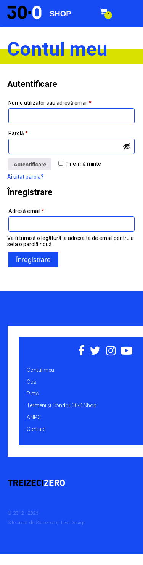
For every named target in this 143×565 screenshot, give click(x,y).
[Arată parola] (126, 146)
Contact (36, 429)
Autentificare (30, 165)
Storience (45, 522)
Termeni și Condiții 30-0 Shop (61, 405)
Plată (33, 394)
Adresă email (39, 210)
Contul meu (40, 370)
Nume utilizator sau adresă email (62, 102)
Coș (31, 382)
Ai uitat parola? (25, 177)
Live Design (73, 522)
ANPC (34, 417)
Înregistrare (33, 260)
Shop (60, 14)
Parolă (31, 132)
